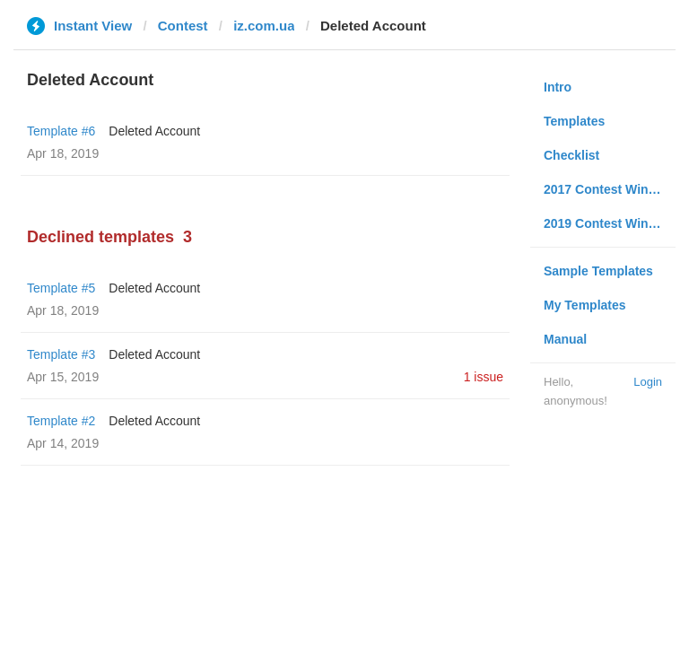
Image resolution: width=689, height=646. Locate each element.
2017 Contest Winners (609, 189)
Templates (574, 121)
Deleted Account (154, 131)
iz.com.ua (263, 25)
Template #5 (61, 288)
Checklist (571, 155)
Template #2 (61, 421)
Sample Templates (598, 271)
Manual (565, 339)
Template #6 (61, 131)
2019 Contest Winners (609, 223)
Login (647, 381)
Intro (557, 87)
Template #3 (61, 354)
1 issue (483, 377)
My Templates (585, 305)
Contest (183, 25)
